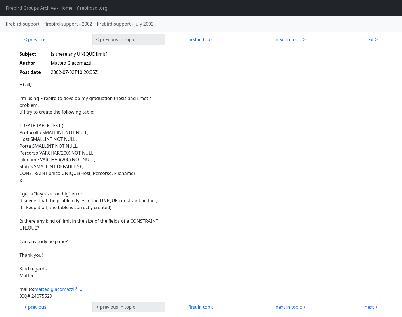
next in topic (288, 39)
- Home (39, 8)
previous (37, 39)
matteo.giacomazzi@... (58, 289)
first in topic (200, 39)
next (369, 39)
